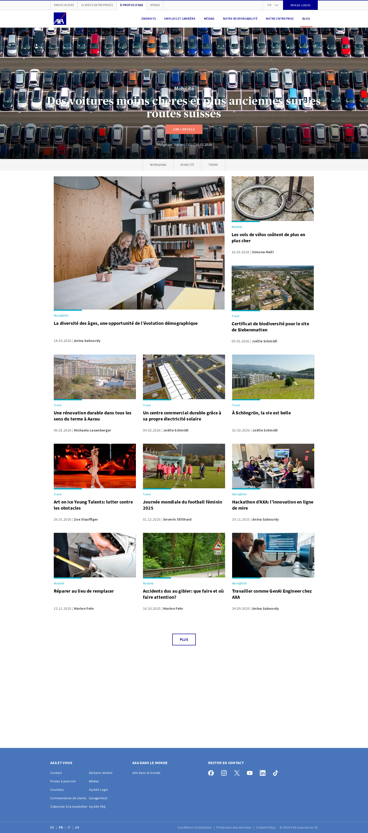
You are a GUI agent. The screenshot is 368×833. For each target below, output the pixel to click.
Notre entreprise (280, 19)
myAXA (155, 5)
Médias (209, 19)
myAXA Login (98, 790)
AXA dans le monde (146, 773)
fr (273, 5)
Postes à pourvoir (63, 781)
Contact (56, 773)
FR (61, 827)
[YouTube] (251, 772)
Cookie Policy (266, 827)
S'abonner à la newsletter (69, 806)
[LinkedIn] (264, 772)
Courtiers (57, 790)
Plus (184, 639)
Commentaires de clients (68, 798)
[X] (238, 772)
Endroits (149, 19)
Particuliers (64, 5)
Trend (213, 165)
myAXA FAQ (97, 806)
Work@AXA (158, 165)
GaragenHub (98, 798)
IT (69, 827)
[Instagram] (225, 772)
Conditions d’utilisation (195, 827)
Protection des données (234, 827)
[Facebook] (212, 772)
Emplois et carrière (180, 19)
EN (77, 827)
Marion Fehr (183, 144)
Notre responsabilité (240, 19)
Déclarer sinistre (101, 773)
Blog (306, 19)
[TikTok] (277, 772)
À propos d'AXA (131, 5)
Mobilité (184, 88)
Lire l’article (184, 129)
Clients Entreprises (97, 5)
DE (52, 827)
